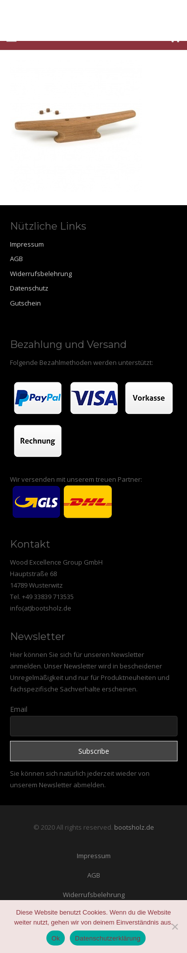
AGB (16, 258)
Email (18, 709)
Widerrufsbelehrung (41, 273)
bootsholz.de (134, 827)
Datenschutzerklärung (107, 938)
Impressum (27, 244)
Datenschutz (29, 288)
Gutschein (25, 303)
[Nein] (175, 927)
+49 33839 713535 (48, 596)
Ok (55, 938)
